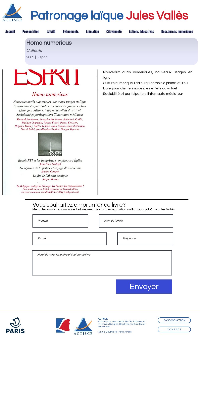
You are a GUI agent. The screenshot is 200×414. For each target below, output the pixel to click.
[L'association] (174, 320)
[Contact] (174, 329)
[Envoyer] (144, 286)
